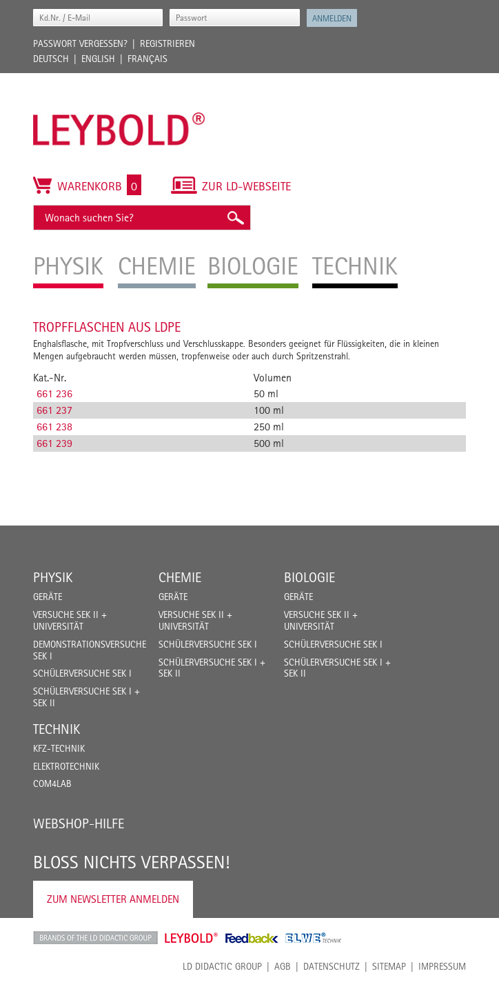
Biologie (309, 577)
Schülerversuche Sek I (82, 673)
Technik (56, 729)
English (98, 58)
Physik (52, 577)
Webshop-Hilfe (78, 823)
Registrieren (167, 43)
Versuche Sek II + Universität (70, 620)
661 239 (54, 443)
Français (147, 58)
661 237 (54, 410)
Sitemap (389, 966)
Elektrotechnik (66, 766)
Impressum (442, 966)
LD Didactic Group (222, 966)
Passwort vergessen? (80, 43)
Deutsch (51, 58)
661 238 (54, 426)
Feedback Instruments (251, 938)
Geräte (47, 596)
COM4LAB (52, 783)
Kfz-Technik (59, 748)
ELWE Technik (313, 938)
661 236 (54, 393)
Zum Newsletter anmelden (113, 899)
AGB (282, 966)
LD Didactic (95, 938)
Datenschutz (331, 966)
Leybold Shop (191, 938)
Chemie (180, 577)
